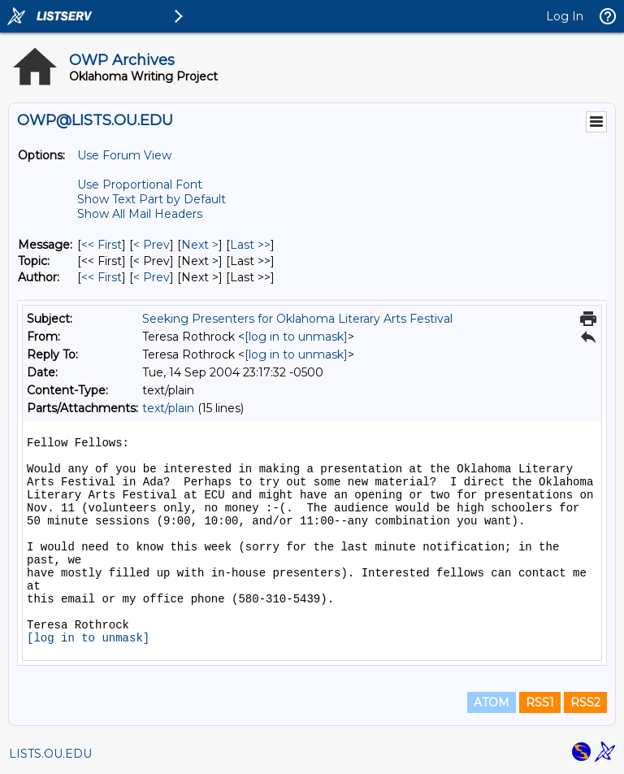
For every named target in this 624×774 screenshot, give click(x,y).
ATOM (491, 702)
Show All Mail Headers (139, 214)
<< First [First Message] (101, 244)
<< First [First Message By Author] (101, 277)
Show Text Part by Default (151, 199)
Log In (564, 16)
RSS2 (585, 702)
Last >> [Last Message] (250, 244)
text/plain (168, 408)
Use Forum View (124, 155)
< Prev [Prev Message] (151, 244)
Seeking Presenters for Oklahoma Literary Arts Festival (297, 318)
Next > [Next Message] (200, 244)
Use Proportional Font (139, 184)
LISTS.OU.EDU (50, 753)
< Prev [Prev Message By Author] (151, 277)
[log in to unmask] (296, 336)
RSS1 (540, 702)
